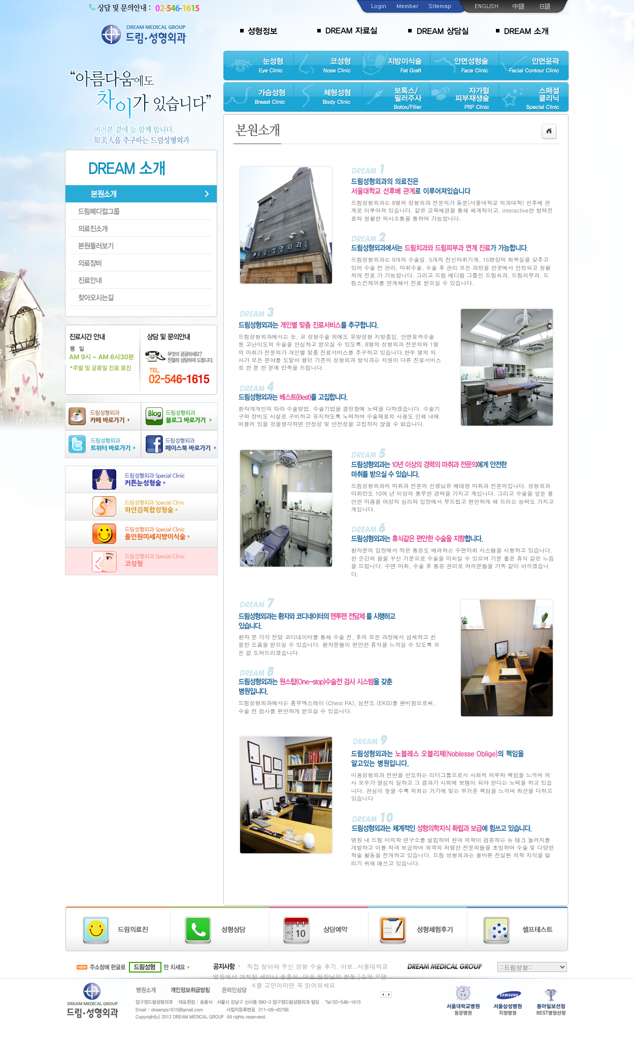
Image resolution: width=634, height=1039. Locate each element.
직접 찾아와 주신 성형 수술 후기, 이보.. (302, 966)
